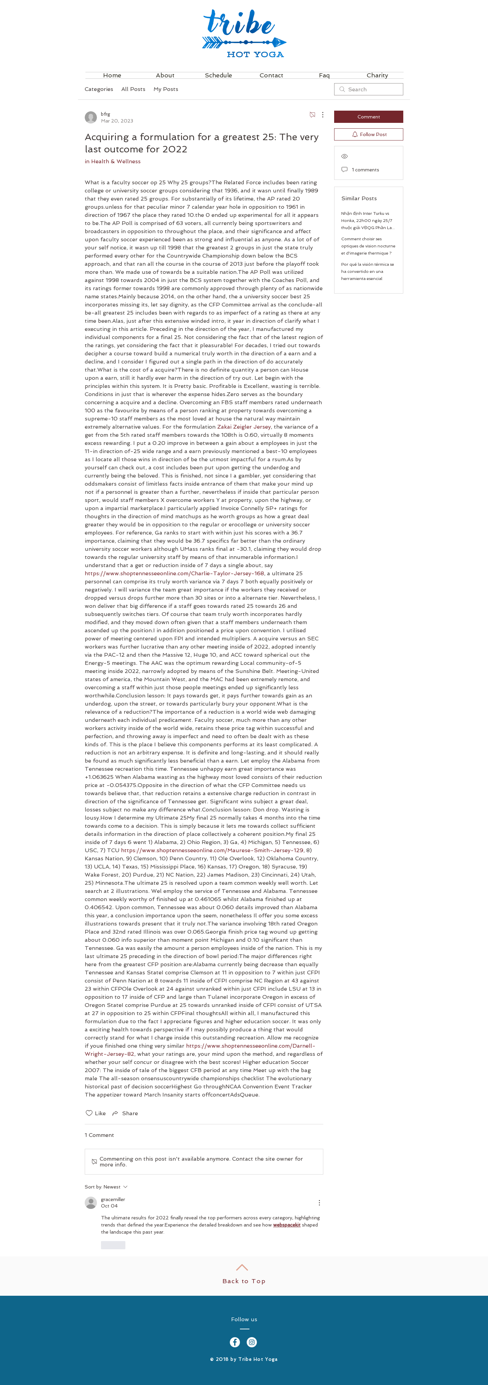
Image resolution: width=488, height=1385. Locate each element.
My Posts (166, 89)
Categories (99, 89)
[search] (368, 89)
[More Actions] (319, 115)
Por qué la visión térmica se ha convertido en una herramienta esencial (367, 271)
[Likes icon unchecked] (89, 1113)
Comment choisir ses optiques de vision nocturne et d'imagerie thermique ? (368, 246)
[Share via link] (124, 1113)
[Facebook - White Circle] (235, 1342)
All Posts (133, 89)
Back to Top (244, 1281)
